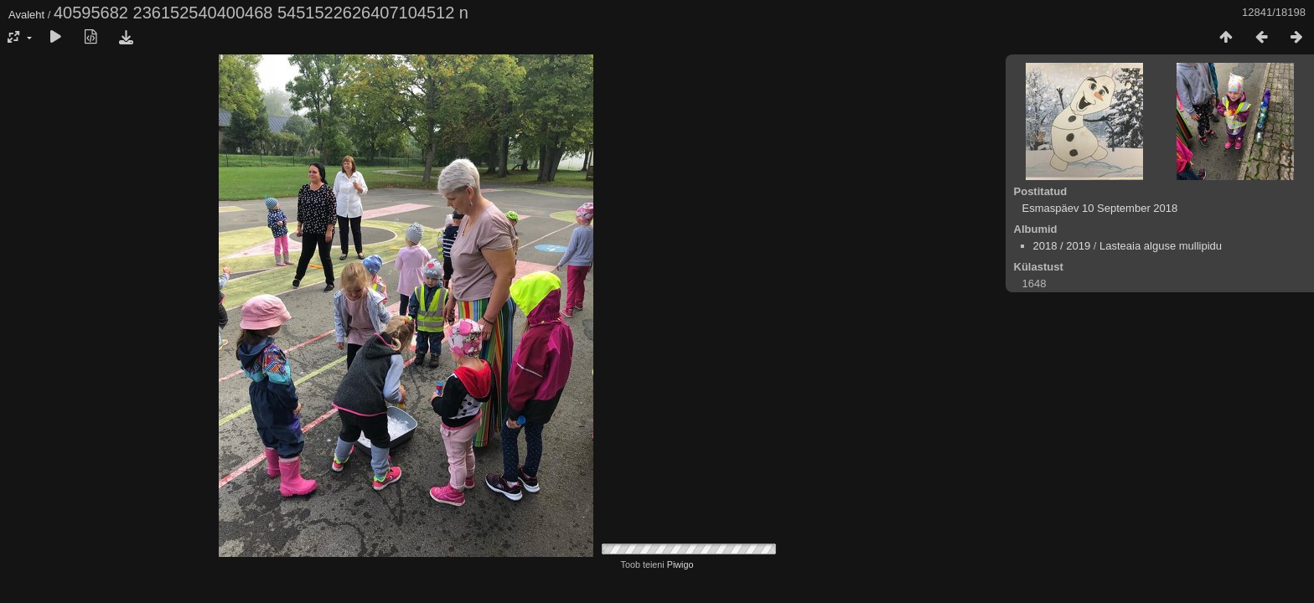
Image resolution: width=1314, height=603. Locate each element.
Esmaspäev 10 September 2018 (1100, 208)
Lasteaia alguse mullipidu (1160, 246)
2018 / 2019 (1062, 246)
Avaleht (26, 14)
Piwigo (680, 564)
